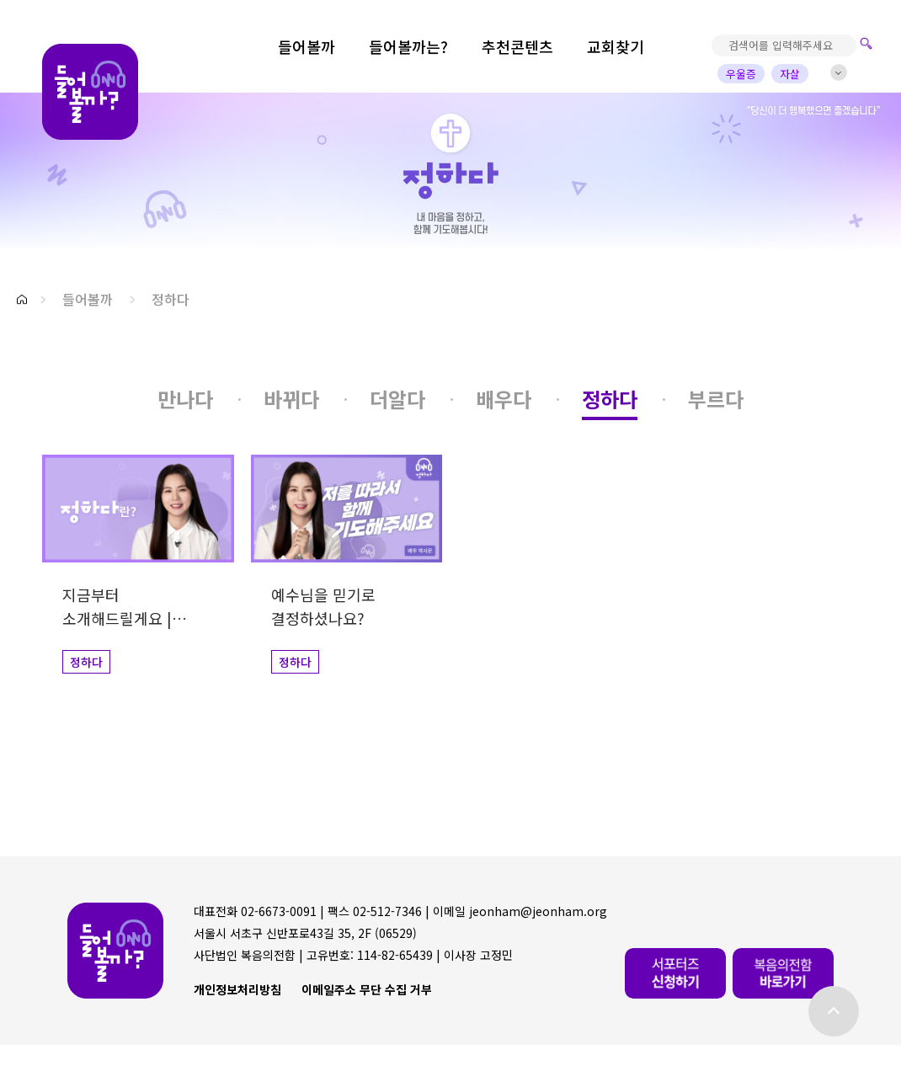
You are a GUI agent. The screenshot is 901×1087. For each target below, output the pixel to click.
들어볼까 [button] (87, 299)
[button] (22, 299)
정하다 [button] (170, 299)
